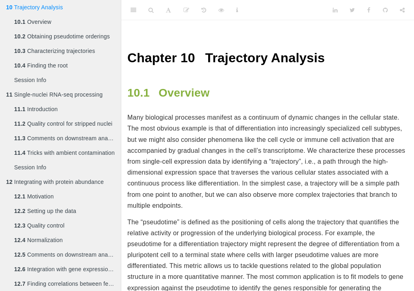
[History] (203, 10)
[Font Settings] (168, 10)
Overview (32, 22)
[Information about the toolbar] (237, 10)
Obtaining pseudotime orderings (62, 36)
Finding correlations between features (67, 283)
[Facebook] (368, 10)
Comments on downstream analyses (67, 138)
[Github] (385, 10)
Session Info (30, 80)
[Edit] (186, 10)
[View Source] (221, 10)
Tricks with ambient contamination (64, 153)
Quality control (39, 225)
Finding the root (41, 65)
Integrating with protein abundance (55, 182)
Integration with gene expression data (67, 269)
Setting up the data (45, 211)
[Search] (151, 10)
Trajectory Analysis (34, 7)
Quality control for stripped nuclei (63, 123)
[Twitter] (352, 10)
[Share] (402, 10)
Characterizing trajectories (54, 51)
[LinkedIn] (335, 10)
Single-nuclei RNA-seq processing (54, 94)
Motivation (34, 196)
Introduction (36, 109)
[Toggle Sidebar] (133, 10)
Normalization (38, 240)
